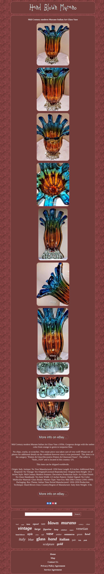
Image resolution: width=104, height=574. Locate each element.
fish (79, 540)
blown (53, 523)
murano (68, 522)
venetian (82, 529)
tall (42, 535)
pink (85, 540)
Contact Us (53, 562)
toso (28, 524)
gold (60, 544)
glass (40, 538)
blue (31, 539)
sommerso (69, 534)
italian (64, 539)
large (37, 529)
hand (52, 539)
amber (59, 534)
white (37, 535)
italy (22, 539)
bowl (87, 534)
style (30, 534)
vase (49, 533)
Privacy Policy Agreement (53, 566)
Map (53, 558)
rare (43, 523)
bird (17, 524)
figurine (47, 529)
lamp (56, 529)
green (79, 534)
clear (88, 524)
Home (53, 554)
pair (74, 540)
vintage (25, 528)
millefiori (64, 530)
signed (36, 524)
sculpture (48, 544)
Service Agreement (53, 570)
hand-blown (20, 535)
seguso (72, 530)
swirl (22, 524)
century (81, 524)
